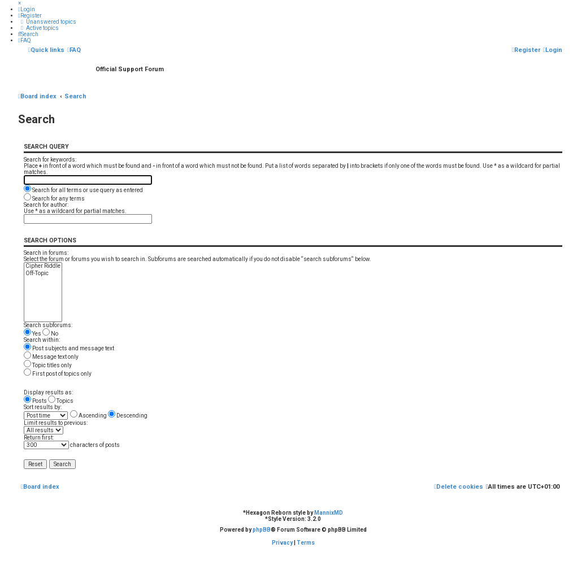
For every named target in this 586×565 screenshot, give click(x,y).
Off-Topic (43, 273)
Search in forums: (46, 253)
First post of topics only (58, 374)
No (50, 334)
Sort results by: (43, 407)
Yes (32, 334)
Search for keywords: (50, 160)
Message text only (51, 357)
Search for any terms (54, 198)
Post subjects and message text (69, 348)
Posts (35, 401)
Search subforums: (48, 325)
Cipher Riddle (43, 266)
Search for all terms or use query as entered (83, 190)
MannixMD (328, 513)
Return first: (39, 437)
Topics (60, 401)
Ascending (88, 415)
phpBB (262, 530)
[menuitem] (26, 9)
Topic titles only (48, 365)
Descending (127, 415)
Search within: (42, 340)
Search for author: (46, 205)
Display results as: (48, 392)
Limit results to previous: (56, 423)
